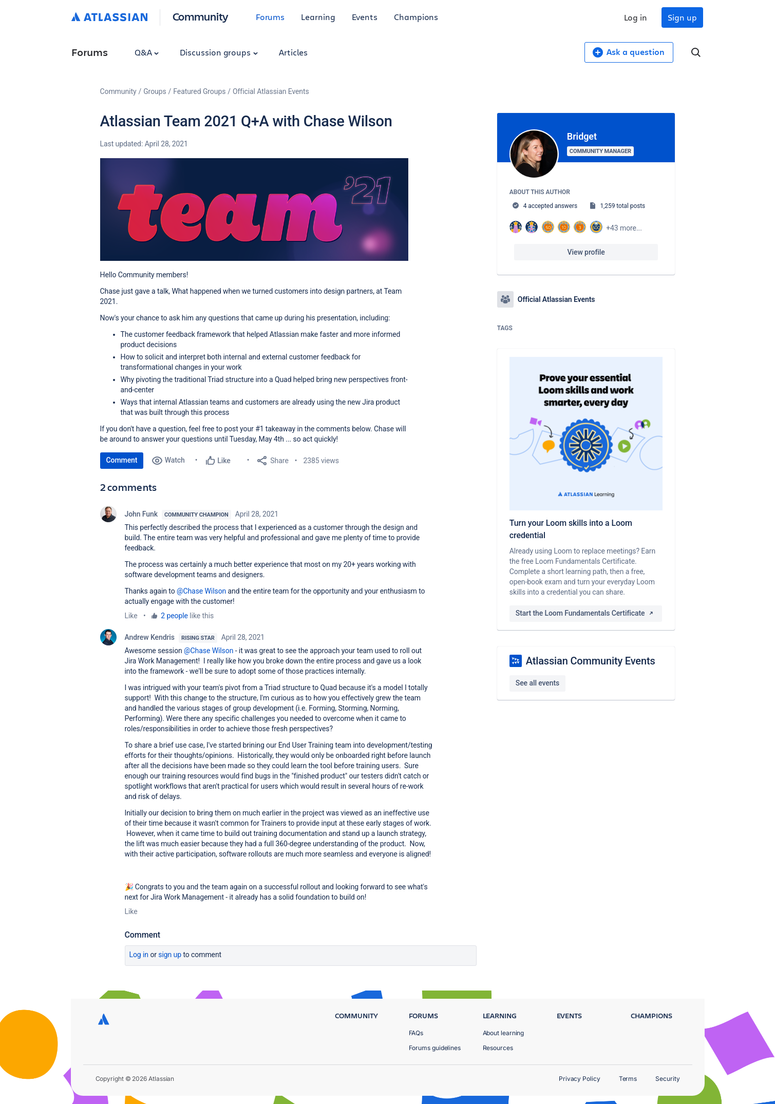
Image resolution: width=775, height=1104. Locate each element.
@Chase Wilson (201, 591)
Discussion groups (219, 52)
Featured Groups (199, 91)
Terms (628, 1078)
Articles (293, 52)
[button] (254, 209)
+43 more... (624, 228)
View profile (586, 252)
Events (365, 16)
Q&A (147, 52)
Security (667, 1078)
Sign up (682, 17)
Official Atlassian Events (271, 91)
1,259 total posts (622, 206)
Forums (270, 16)
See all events (537, 683)
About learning (503, 1033)
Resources (498, 1048)
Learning (318, 16)
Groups (154, 91)
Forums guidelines (435, 1048)
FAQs (416, 1033)
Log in (636, 17)
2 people (174, 616)
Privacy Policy (579, 1078)
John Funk (141, 514)
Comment (122, 460)
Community (201, 16)
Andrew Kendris (150, 637)
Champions (416, 16)
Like (131, 616)
